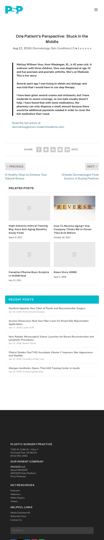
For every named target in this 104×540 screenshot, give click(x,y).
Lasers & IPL (29, 327)
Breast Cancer (29, 343)
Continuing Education (33, 371)
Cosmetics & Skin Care (33, 359)
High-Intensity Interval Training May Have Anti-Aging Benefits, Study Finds (28, 229)
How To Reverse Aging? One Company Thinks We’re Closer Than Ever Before (73, 229)
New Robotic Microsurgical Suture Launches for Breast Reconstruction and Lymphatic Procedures (51, 338)
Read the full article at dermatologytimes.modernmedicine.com (38, 125)
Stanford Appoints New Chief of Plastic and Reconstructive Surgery (47, 308)
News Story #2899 (65, 272)
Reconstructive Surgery (34, 311)
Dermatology (41, 48)
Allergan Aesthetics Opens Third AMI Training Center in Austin (44, 368)
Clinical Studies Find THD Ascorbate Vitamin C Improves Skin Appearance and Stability (51, 354)
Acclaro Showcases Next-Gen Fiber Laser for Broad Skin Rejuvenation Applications (49, 322)
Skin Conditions (61, 48)
